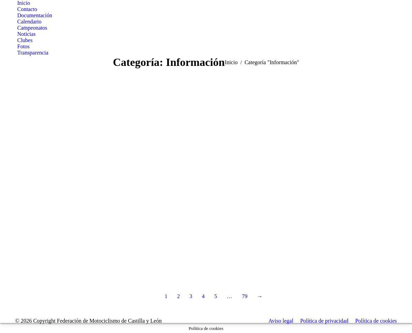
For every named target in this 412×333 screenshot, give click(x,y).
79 (245, 296)
